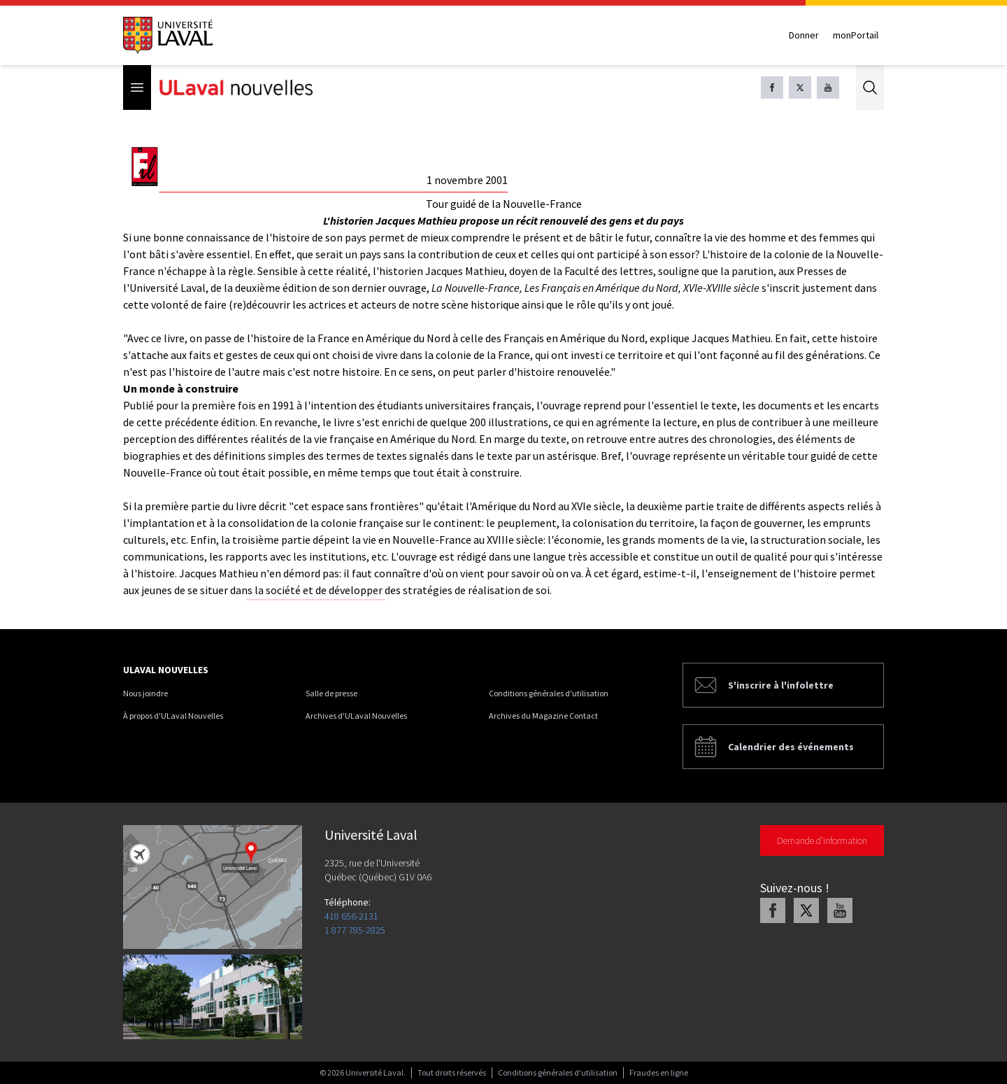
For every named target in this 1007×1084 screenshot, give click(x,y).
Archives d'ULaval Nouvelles (356, 715)
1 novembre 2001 (467, 180)
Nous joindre (145, 693)
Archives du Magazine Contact (543, 715)
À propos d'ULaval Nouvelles (173, 715)
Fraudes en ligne (658, 1072)
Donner (804, 35)
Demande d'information (822, 840)
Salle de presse (331, 693)
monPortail (855, 35)
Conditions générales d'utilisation (548, 693)
